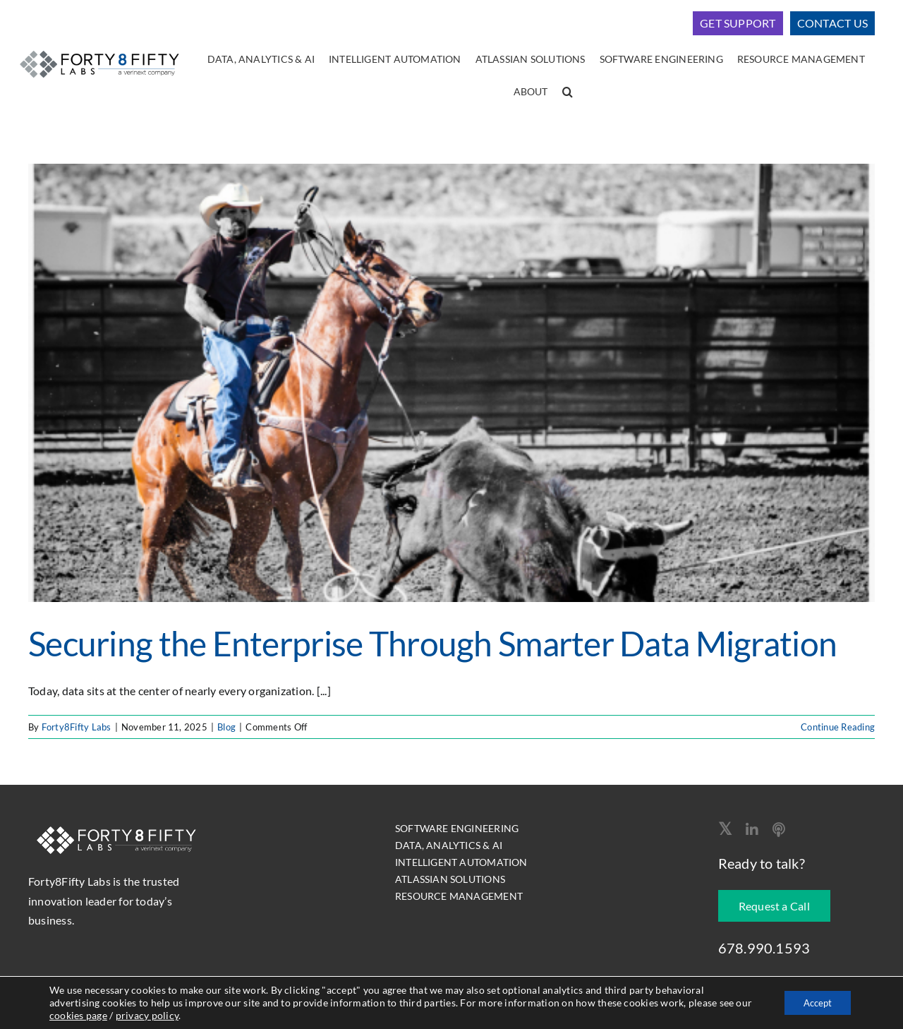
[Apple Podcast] (778, 830)
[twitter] (725, 828)
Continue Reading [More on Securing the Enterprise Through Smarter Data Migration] (838, 727)
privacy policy (165, 1015)
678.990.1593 (764, 947)
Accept (814, 1003)
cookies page (97, 1015)
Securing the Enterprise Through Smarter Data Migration (432, 643)
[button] (567, 92)
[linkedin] (752, 830)
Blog (226, 727)
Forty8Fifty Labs (76, 727)
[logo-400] (99, 49)
